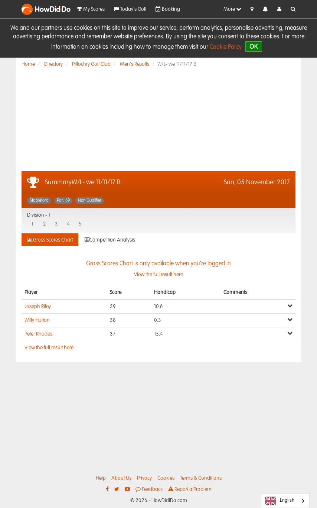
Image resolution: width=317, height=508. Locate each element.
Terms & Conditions (201, 478)
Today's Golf (130, 9)
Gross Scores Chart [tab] (50, 240)
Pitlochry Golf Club (91, 64)
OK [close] (253, 46)
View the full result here (48, 347)
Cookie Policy (226, 47)
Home (28, 64)
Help (101, 478)
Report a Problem (190, 489)
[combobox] (285, 501)
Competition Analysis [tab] (110, 240)
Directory (53, 64)
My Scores (91, 9)
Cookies (165, 478)
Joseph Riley (37, 306)
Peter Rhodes (38, 334)
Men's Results (134, 64)
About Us (121, 478)
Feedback (149, 489)
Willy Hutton (37, 320)
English (279, 500)
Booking (168, 9)
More (232, 9)
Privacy (144, 478)
